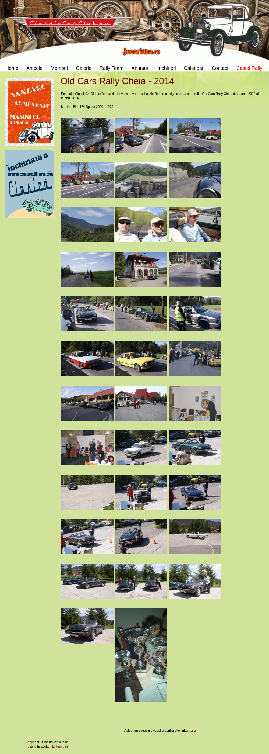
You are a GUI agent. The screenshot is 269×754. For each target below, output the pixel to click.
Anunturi (141, 68)
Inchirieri (167, 68)
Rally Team (111, 68)
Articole (34, 68)
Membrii (59, 68)
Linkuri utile (60, 746)
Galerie (83, 68)
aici (193, 730)
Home (11, 68)
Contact (220, 68)
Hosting (30, 746)
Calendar (194, 68)
